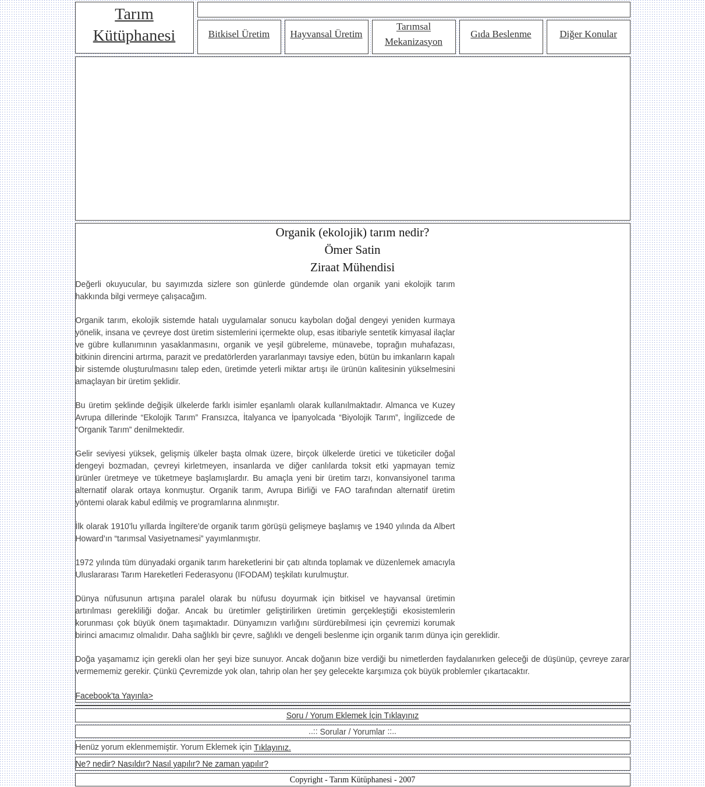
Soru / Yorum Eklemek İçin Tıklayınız (352, 715)
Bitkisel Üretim (239, 34)
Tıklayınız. (272, 747)
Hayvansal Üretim (326, 34)
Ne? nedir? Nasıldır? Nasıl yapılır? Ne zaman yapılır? (172, 763)
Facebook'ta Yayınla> (114, 695)
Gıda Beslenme (500, 34)
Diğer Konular (588, 34)
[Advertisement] (353, 138)
